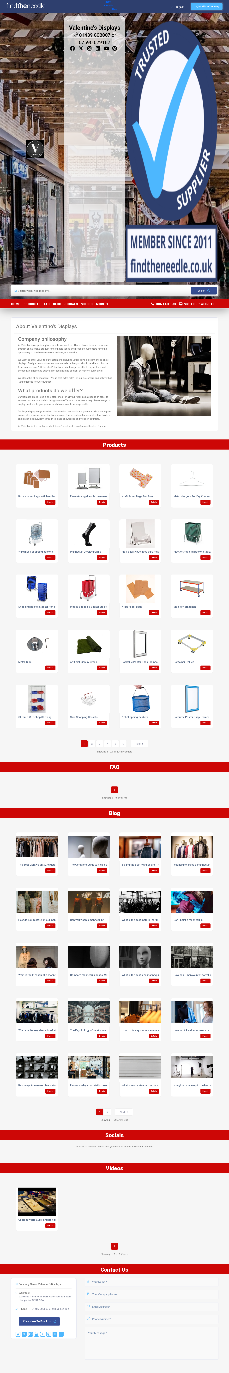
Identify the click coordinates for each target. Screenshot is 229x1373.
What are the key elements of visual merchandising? (49, 1030)
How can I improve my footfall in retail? (197, 975)
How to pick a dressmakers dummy (194, 1030)
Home (57, 6)
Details (50, 502)
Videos (87, 304)
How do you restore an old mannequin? (41, 920)
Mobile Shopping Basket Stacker (89, 606)
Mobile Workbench (185, 606)
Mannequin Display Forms (85, 551)
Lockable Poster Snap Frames (140, 662)
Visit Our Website (197, 304)
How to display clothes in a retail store (144, 1030)
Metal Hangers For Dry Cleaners (193, 496)
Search (204, 290)
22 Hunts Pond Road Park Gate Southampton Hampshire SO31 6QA (45, 1298)
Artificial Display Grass (83, 662)
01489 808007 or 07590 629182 (50, 1309)
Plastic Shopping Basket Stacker (193, 551)
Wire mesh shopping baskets (35, 551)
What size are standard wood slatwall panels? (149, 1085)
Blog (81, 6)
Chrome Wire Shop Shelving (35, 717)
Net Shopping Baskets (135, 717)
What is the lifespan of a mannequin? (40, 975)
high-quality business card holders (142, 551)
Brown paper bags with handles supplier (42, 496)
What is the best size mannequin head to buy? (149, 975)
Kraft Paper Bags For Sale (137, 496)
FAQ (47, 304)
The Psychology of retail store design (92, 1030)
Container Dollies (184, 662)
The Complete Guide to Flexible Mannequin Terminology (103, 864)
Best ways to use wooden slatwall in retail (43, 1085)
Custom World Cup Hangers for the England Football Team (53, 1219)
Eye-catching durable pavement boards (93, 496)
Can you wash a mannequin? (87, 920)
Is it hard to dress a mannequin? (192, 864)
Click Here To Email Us (39, 1321)
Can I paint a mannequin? (188, 920)
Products (32, 304)
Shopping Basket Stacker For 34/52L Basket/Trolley (49, 606)
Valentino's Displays (94, 27)
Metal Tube (24, 662)
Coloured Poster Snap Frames (192, 717)
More (100, 304)
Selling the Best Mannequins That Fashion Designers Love (156, 864)
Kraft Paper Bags (132, 606)
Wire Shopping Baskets (84, 717)
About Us (69, 6)
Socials (71, 304)
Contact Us (163, 304)
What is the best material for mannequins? (147, 920)
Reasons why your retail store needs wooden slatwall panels (106, 1085)
